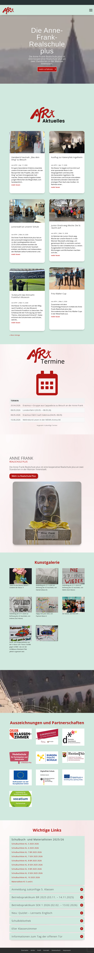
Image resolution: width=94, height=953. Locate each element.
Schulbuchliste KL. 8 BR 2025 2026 (27, 860)
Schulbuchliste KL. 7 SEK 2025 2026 (27, 856)
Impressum (67, 950)
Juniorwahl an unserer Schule (25, 226)
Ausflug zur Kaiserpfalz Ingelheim (66, 157)
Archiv (33, 950)
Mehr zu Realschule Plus (24, 476)
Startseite (24, 950)
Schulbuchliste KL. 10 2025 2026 (26, 877)
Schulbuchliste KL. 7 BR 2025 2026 (27, 852)
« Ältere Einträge (14, 335)
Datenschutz (56, 950)
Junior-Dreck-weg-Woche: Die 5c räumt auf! (65, 226)
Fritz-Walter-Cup (58, 293)
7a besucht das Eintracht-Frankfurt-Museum (23, 296)
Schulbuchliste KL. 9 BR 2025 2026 (27, 869)
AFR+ (16, 165)
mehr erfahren (46, 69)
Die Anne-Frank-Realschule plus (47, 41)
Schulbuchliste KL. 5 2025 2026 (25, 843)
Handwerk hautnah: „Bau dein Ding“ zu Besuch (25, 158)
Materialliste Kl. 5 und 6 (22, 881)
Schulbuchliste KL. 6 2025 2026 (25, 848)
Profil (39, 950)
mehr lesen (15, 185)
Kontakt (46, 950)
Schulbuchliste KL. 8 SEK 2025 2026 (27, 864)
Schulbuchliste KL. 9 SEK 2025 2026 (27, 873)
